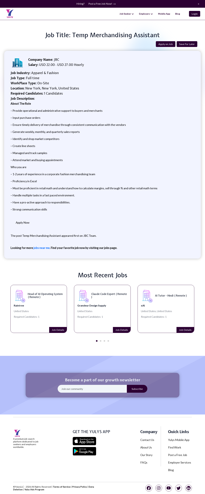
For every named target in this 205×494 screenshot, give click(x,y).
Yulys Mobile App (178, 440)
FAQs (143, 462)
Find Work (174, 447)
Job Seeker (126, 13)
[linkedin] (188, 488)
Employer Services (179, 462)
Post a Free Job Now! (102, 4)
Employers (146, 13)
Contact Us (147, 440)
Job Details (30, 329)
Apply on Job (165, 44)
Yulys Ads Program (34, 489)
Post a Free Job (177, 455)
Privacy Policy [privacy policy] (79, 486)
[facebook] (148, 488)
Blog (177, 13)
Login (195, 13)
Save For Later (187, 44)
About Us (146, 447)
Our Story (146, 455)
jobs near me (41, 248)
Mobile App (164, 13)
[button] (97, 341)
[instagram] (158, 488)
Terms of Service (61, 486)
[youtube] (168, 488)
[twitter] (178, 488)
